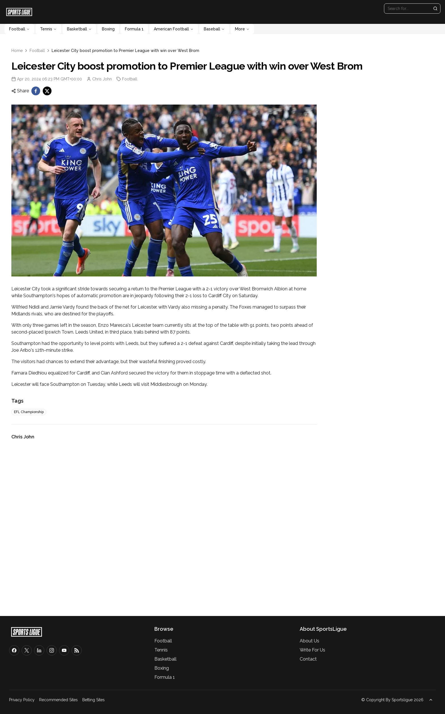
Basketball (79, 29)
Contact (308, 659)
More (242, 29)
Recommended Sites (58, 700)
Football (19, 29)
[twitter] (47, 90)
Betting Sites (93, 700)
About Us (309, 641)
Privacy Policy (22, 700)
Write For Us (312, 650)
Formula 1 (134, 29)
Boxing (108, 29)
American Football (174, 29)
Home (17, 50)
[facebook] (35, 90)
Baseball (214, 29)
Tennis (48, 29)
